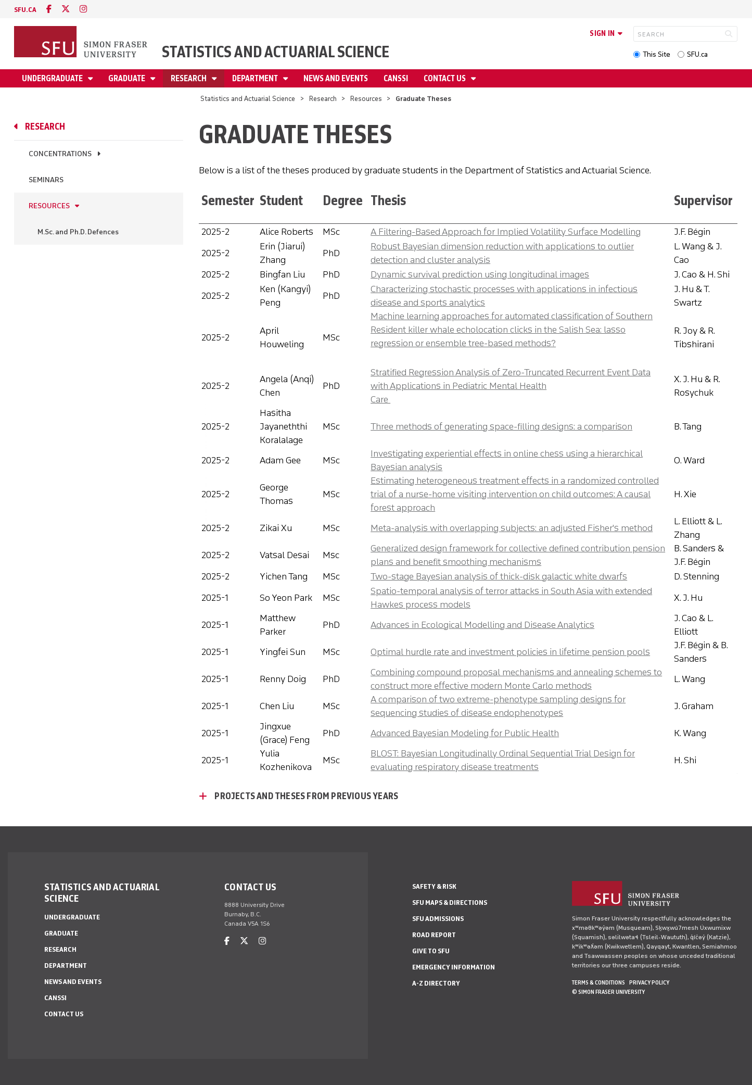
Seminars (46, 179)
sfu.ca (25, 9)
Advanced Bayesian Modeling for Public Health (465, 733)
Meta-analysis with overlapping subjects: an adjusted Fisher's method (512, 528)
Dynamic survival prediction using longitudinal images (480, 274)
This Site (656, 54)
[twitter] (65, 9)
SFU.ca (697, 54)
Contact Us (445, 78)
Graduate (127, 78)
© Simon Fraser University (608, 991)
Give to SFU (431, 951)
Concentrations (60, 153)
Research (189, 78)
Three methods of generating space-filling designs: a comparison (501, 426)
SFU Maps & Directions (449, 902)
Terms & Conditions (598, 982)
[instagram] (83, 9)
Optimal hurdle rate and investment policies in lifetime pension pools (510, 652)
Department (255, 78)
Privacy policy (649, 982)
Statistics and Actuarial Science (275, 51)
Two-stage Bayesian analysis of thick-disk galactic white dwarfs (499, 576)
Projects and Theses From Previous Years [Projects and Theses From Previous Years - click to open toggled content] (306, 796)
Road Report (434, 934)
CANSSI (396, 78)
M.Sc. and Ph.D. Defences (78, 232)
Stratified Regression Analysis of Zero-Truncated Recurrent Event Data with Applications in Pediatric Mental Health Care (511, 386)
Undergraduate (53, 78)
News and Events (335, 78)
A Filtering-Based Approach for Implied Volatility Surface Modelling (506, 231)
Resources (366, 99)
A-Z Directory (436, 983)
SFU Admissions (438, 918)
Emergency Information (453, 967)
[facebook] (49, 9)
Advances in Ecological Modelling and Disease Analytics (482, 624)
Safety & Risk (434, 886)
